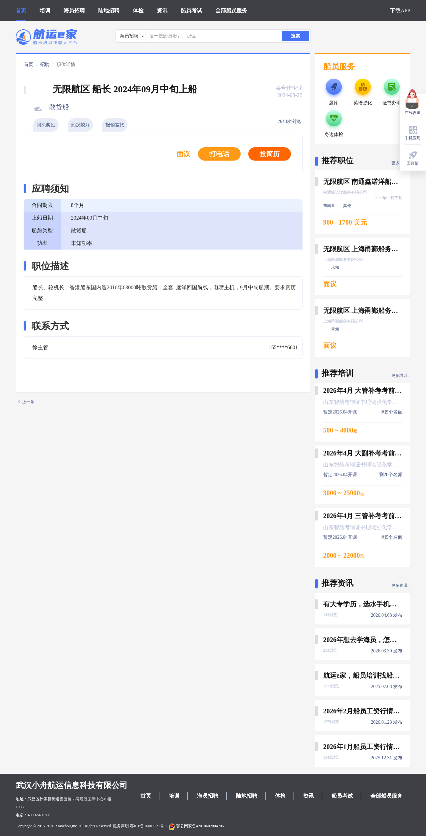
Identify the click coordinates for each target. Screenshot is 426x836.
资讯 (162, 10)
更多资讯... (400, 585)
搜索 (295, 35)
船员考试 (191, 10)
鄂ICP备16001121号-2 (148, 826)
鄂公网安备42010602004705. (196, 826)
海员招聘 (74, 10)
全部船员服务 (231, 10)
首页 (21, 10)
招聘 (45, 64)
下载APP (400, 10)
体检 (138, 10)
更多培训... (400, 375)
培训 (45, 10)
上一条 (26, 402)
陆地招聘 (108, 10)
